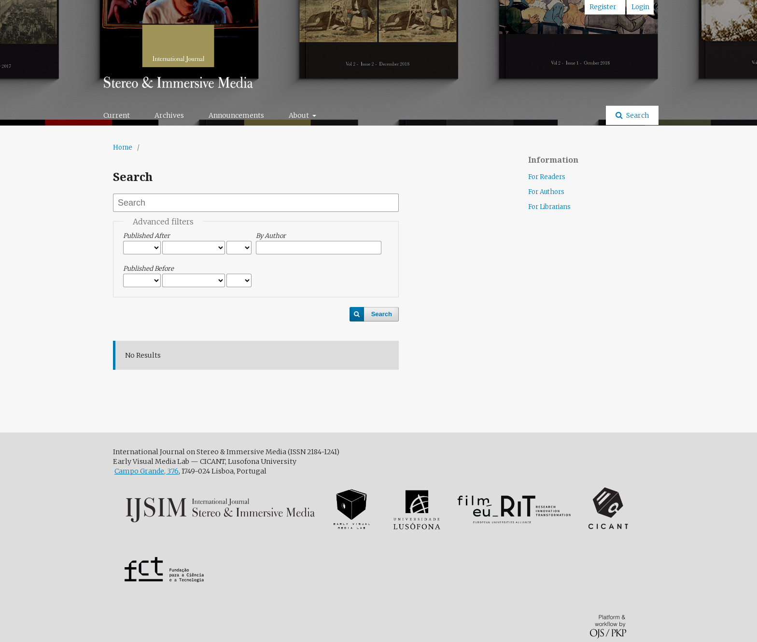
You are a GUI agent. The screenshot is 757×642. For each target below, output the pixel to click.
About (299, 115)
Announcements (236, 115)
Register (602, 7)
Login (640, 7)
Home (122, 147)
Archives (169, 115)
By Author (271, 236)
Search (637, 115)
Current (116, 115)
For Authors (546, 192)
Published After (146, 236)
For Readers (546, 177)
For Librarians (549, 207)
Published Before (148, 269)
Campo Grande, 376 (146, 471)
